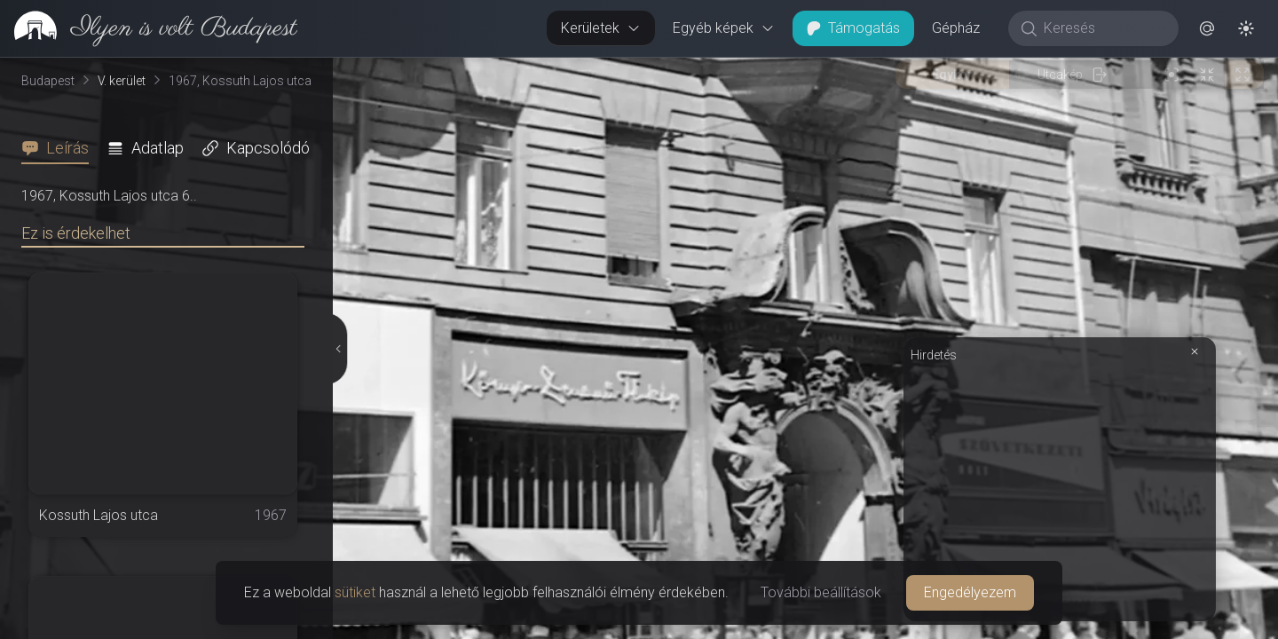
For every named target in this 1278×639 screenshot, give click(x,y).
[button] (1207, 28)
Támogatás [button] (853, 28)
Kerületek (601, 28)
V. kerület (122, 81)
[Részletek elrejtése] (337, 348)
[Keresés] (1102, 28)
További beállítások (821, 592)
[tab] (60, 148)
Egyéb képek (724, 28)
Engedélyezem (970, 592)
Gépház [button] (956, 28)
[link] (148, 28)
